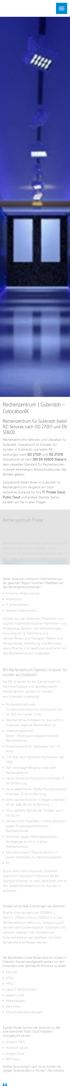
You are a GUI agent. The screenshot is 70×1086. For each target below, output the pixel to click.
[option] (35, 207)
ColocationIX (26, 8)
